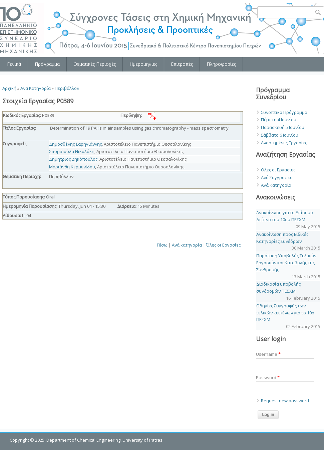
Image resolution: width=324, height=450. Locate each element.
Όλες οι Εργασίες (223, 245)
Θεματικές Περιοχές (94, 64)
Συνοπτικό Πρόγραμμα (284, 112)
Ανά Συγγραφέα (277, 177)
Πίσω (162, 245)
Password (268, 377)
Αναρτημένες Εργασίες (284, 143)
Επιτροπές (182, 64)
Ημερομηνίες (143, 64)
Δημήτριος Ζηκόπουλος (73, 159)
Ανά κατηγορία (187, 245)
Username (268, 354)
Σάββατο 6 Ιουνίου (279, 135)
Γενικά (14, 64)
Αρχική (9, 88)
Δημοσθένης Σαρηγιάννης (75, 144)
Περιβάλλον (67, 88)
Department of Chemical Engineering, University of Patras (104, 440)
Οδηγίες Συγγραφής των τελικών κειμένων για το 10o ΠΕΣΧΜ (285, 313)
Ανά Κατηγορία (35, 88)
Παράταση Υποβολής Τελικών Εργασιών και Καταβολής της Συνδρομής (286, 263)
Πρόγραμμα (47, 64)
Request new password (285, 401)
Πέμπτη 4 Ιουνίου (278, 120)
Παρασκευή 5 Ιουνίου (282, 127)
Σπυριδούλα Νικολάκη (71, 151)
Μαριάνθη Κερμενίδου (72, 167)
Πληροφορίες (221, 64)
